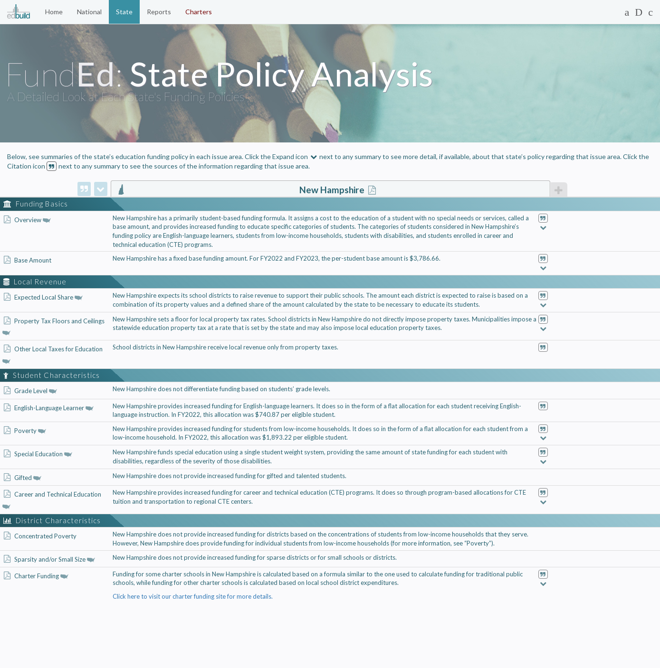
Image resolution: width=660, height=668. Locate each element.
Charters (198, 12)
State (124, 12)
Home (54, 12)
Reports (159, 12)
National (89, 12)
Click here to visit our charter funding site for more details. (193, 596)
